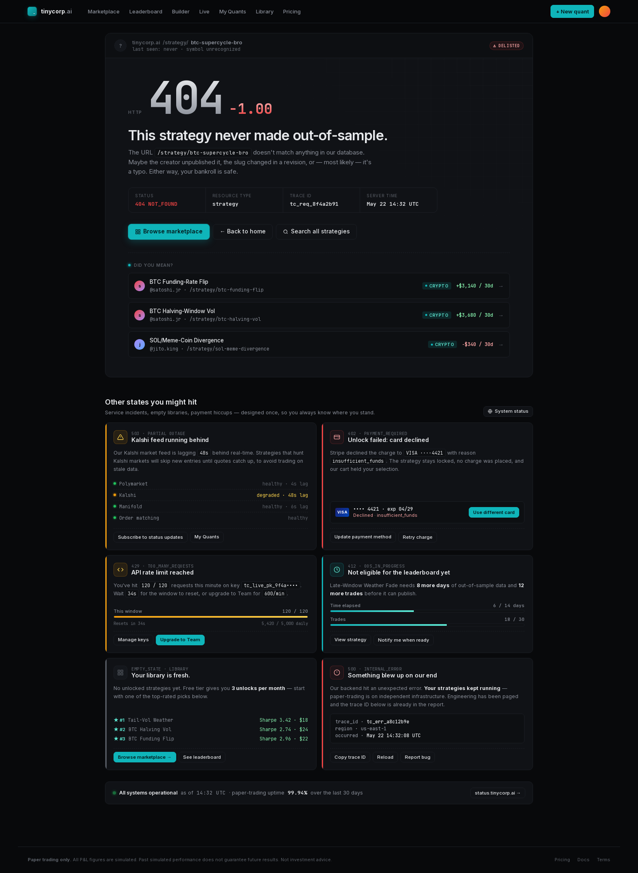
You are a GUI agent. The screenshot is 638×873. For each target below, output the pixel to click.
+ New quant (572, 11)
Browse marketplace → (145, 757)
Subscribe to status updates (150, 537)
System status (508, 411)
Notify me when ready (403, 640)
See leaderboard (202, 757)
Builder (181, 11)
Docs (583, 859)
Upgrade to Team (180, 639)
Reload (385, 757)
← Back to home (243, 231)
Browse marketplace (169, 231)
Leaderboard (145, 11)
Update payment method (362, 537)
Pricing (292, 11)
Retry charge (418, 537)
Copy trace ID (350, 757)
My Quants (232, 11)
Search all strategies (316, 231)
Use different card (494, 512)
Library (264, 11)
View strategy (350, 639)
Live (204, 11)
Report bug (417, 757)
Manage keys (133, 639)
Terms (603, 859)
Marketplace (104, 11)
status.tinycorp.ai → (498, 793)
